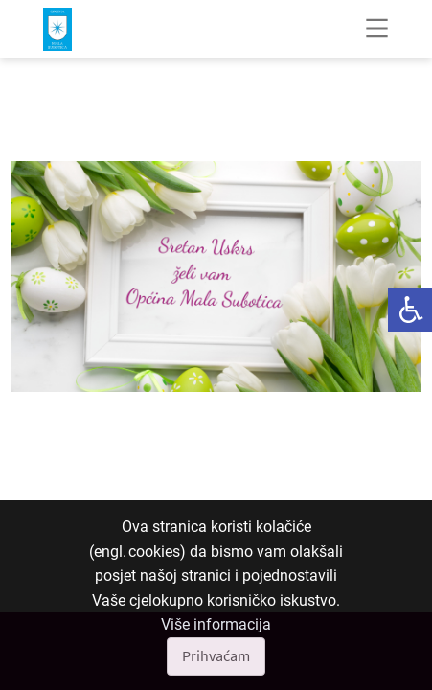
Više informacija (216, 624)
